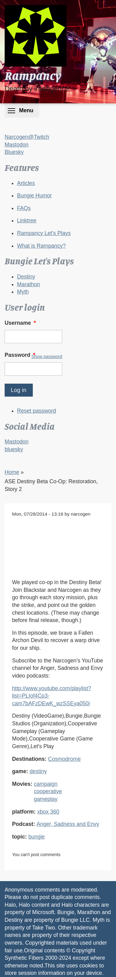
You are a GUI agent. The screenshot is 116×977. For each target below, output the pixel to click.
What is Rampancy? (41, 246)
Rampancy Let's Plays (44, 233)
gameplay (45, 799)
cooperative (48, 791)
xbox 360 (48, 812)
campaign (45, 784)
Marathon (28, 284)
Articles (26, 183)
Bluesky (14, 152)
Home (12, 472)
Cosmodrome (64, 759)
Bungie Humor (34, 195)
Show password (47, 356)
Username (21, 323)
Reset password (36, 411)
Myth (23, 292)
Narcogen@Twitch (27, 137)
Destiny (26, 277)
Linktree (27, 220)
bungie (36, 837)
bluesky (14, 449)
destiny (38, 771)
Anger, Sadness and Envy (68, 824)
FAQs (24, 208)
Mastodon (16, 145)
